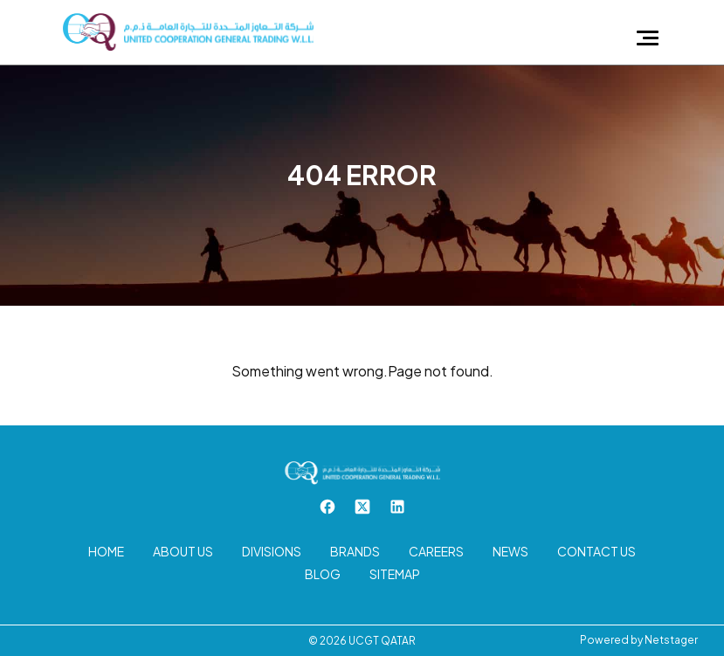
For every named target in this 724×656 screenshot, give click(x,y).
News (510, 551)
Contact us (596, 551)
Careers (436, 551)
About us (183, 551)
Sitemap (394, 574)
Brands (355, 551)
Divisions (271, 551)
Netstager (671, 639)
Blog (323, 574)
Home (106, 551)
